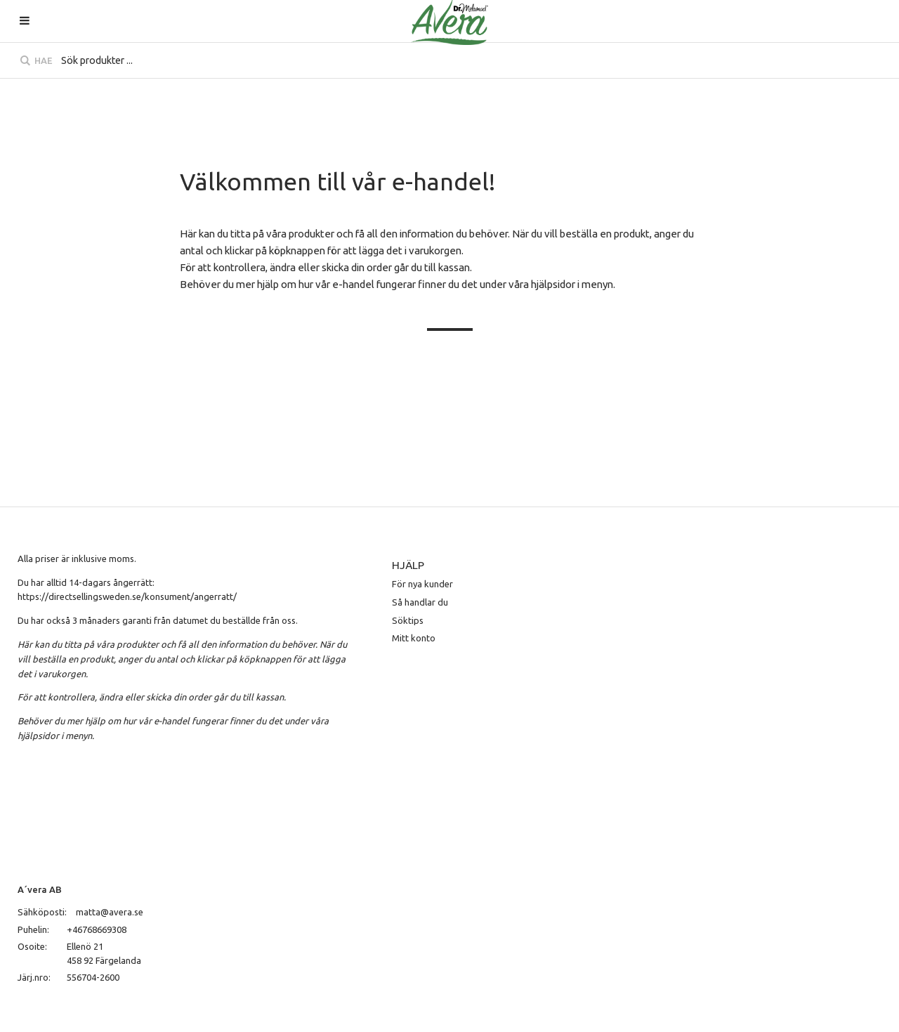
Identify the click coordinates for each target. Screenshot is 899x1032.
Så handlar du (420, 602)
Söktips (408, 620)
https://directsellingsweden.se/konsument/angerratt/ (127, 596)
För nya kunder (422, 584)
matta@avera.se (109, 912)
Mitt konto (413, 638)
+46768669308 (96, 929)
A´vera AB (40, 889)
